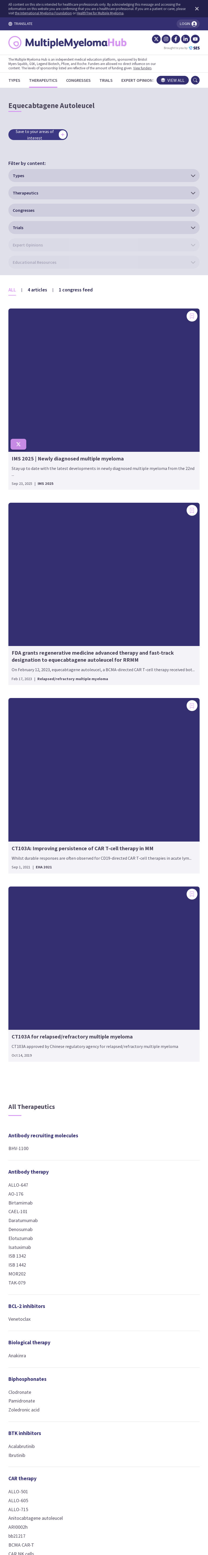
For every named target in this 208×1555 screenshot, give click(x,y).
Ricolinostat (92, 1033)
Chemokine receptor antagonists (103, 738)
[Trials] (111, 80)
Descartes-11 (27, 1095)
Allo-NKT (89, 613)
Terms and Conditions (52, 1498)
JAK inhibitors (96, 1182)
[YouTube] (190, 39)
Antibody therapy (34, 635)
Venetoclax (25, 782)
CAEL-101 (23, 675)
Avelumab (89, 684)
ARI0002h (23, 998)
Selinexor (155, 675)
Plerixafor (90, 764)
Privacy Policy (133, 1498)
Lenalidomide (93, 1096)
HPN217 (154, 1058)
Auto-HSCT (91, 622)
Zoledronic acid (29, 873)
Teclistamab (158, 1129)
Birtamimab (26, 666)
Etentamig (156, 1040)
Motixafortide (94, 755)
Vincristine (90, 880)
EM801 (153, 1031)
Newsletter (167, 1498)
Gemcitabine (92, 862)
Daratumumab (28, 684)
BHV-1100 (24, 612)
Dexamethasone (162, 719)
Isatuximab (25, 710)
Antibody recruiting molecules (36, 595)
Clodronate (25, 855)
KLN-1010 (24, 1147)
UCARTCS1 (25, 1226)
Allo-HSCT (90, 604)
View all (167, 80)
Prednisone (157, 728)
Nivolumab (90, 702)
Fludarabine (91, 853)
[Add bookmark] (62, 218)
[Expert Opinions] (143, 80)
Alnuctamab (158, 960)
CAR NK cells (26, 1025)
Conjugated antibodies (93, 907)
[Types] (19, 80)
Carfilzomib (157, 906)
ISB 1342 (22, 719)
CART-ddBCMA (29, 1034)
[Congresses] (83, 80)
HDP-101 (89, 942)
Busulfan (89, 809)
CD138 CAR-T (27, 1051)
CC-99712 (89, 933)
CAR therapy (28, 942)
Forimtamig (158, 1049)
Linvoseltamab (161, 1093)
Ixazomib (155, 915)
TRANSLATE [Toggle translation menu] (25, 23)
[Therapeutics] (48, 80)
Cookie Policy (96, 1498)
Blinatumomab (161, 987)
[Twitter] (151, 39)
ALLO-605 (23, 964)
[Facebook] (170, 39)
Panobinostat (93, 1024)
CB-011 (21, 1043)
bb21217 (22, 1007)
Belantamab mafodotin (103, 924)
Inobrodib (155, 764)
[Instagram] (161, 39)
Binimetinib (157, 604)
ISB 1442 (22, 728)
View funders (147, 68)
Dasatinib (155, 613)
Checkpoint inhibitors (93, 658)
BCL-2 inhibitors (32, 769)
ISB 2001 (154, 1076)
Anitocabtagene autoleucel (30, 985)
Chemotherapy (97, 787)
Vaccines (155, 1205)
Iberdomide (91, 1087)
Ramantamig (159, 1111)
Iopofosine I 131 (162, 853)
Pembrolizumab (96, 710)
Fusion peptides (98, 974)
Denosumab (26, 693)
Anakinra (22, 819)
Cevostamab (158, 1014)
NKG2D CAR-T (28, 1174)
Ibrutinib (22, 918)
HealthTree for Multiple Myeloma (124, 13)
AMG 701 (155, 978)
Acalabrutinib (27, 909)
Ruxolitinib (90, 1195)
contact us (144, 1465)
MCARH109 (25, 1165)
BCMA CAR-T (26, 1016)
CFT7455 (155, 1173)
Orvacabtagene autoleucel (29, 1195)
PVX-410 (154, 1219)
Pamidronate (27, 864)
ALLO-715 (23, 972)
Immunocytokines (100, 1145)
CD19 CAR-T (26, 1060)
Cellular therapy (98, 591)
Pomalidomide (95, 1114)
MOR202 (22, 737)
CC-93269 (155, 996)
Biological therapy (35, 806)
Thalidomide (92, 1122)
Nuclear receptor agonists (165, 702)
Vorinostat (90, 1041)
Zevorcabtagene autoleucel (30, 1239)
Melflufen (155, 809)
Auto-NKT (90, 631)
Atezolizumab (93, 675)
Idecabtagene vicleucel (37, 1138)
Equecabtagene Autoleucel (29, 1107)
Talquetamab (159, 1120)
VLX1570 (154, 924)
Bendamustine (94, 800)
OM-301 (88, 987)
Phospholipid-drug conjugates (167, 836)
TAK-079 (22, 746)
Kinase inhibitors (165, 591)
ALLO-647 (23, 648)
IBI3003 (153, 1067)
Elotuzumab (26, 702)
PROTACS (155, 1182)
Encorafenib (158, 622)
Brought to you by (176, 48)
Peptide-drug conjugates (161, 792)
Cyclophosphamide (99, 827)
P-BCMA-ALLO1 (29, 1217)
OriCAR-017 (25, 1183)
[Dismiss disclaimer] (190, 8)
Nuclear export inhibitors (163, 658)
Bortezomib (158, 897)
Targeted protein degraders (166, 1156)
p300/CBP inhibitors (168, 751)
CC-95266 (155, 1005)
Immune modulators (103, 1065)
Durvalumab (92, 693)
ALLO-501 (23, 955)
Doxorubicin (91, 835)
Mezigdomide (94, 1105)
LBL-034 (154, 1085)
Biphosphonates (33, 842)
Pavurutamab (159, 1102)
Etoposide (90, 844)
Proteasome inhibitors (160, 880)
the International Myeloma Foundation (67, 13)
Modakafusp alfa (97, 1159)
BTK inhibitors (30, 896)
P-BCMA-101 (26, 1208)
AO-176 (21, 657)
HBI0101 (22, 1129)
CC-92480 (89, 1078)
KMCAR (21, 1156)
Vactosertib (157, 631)
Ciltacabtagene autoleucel (29, 1073)
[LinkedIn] (180, 39)
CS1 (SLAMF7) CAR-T (34, 1086)
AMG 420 (155, 969)
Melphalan (90, 871)
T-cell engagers (163, 947)
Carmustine (91, 818)
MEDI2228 (90, 951)
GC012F (21, 1120)
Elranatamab (159, 1023)
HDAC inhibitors (98, 1010)
